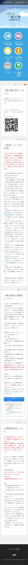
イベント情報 (8, 58)
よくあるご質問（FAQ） (19, 74)
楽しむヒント (8, 14)
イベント (21, 8)
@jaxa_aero (7, 282)
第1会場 (7, 8)
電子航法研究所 (18, 212)
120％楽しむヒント (19, 58)
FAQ (23, 14)
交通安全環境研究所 (9, 215)
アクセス (17, 14)
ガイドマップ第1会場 (8, 43)
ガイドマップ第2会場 (19, 43)
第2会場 (14, 8)
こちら (13, 116)
